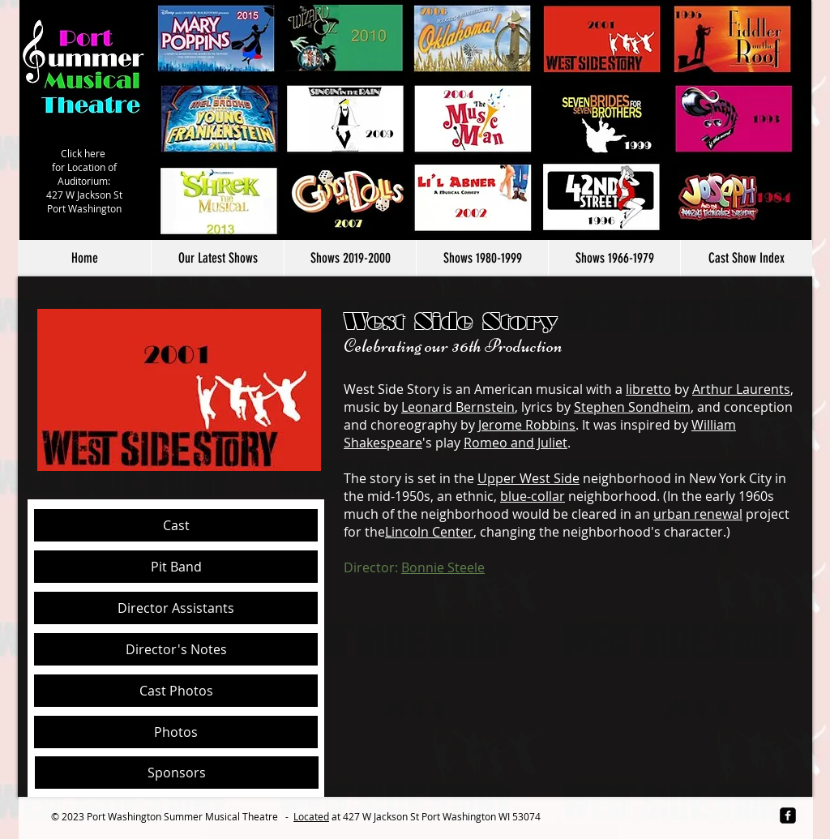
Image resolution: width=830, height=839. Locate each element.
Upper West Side (528, 478)
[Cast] (176, 525)
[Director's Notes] (176, 649)
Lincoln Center (429, 532)
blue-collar (532, 496)
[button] (350, 258)
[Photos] (176, 732)
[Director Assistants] (176, 608)
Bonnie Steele (443, 567)
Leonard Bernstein (458, 407)
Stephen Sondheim (632, 407)
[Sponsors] (177, 772)
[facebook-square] (788, 815)
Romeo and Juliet (515, 443)
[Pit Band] (176, 566)
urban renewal (697, 514)
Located (311, 816)
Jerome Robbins (526, 425)
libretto (648, 389)
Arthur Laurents (741, 389)
